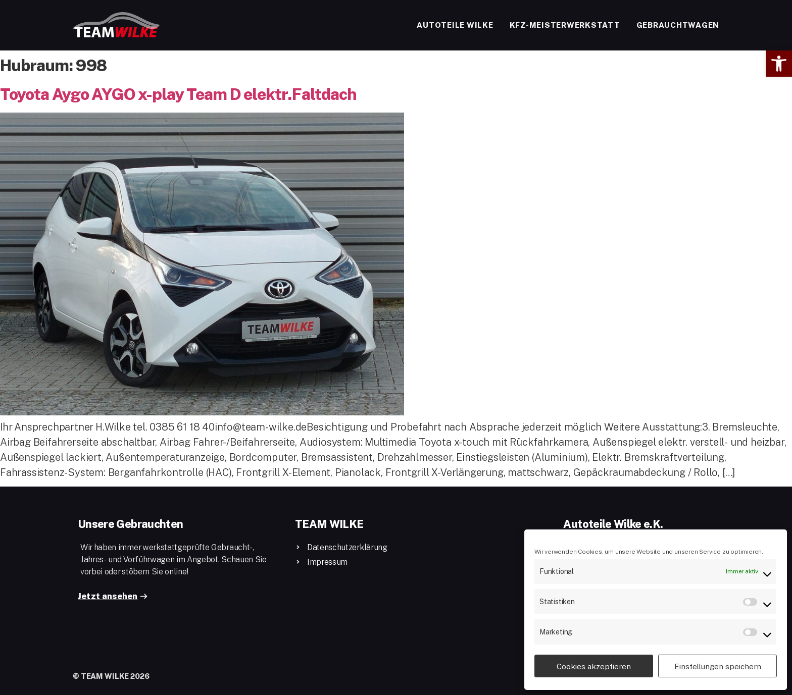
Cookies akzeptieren (594, 666)
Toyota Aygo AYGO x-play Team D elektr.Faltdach (178, 93)
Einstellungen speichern (717, 666)
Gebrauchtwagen (678, 24)
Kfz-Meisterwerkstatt (565, 24)
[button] (779, 63)
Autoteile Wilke (455, 24)
